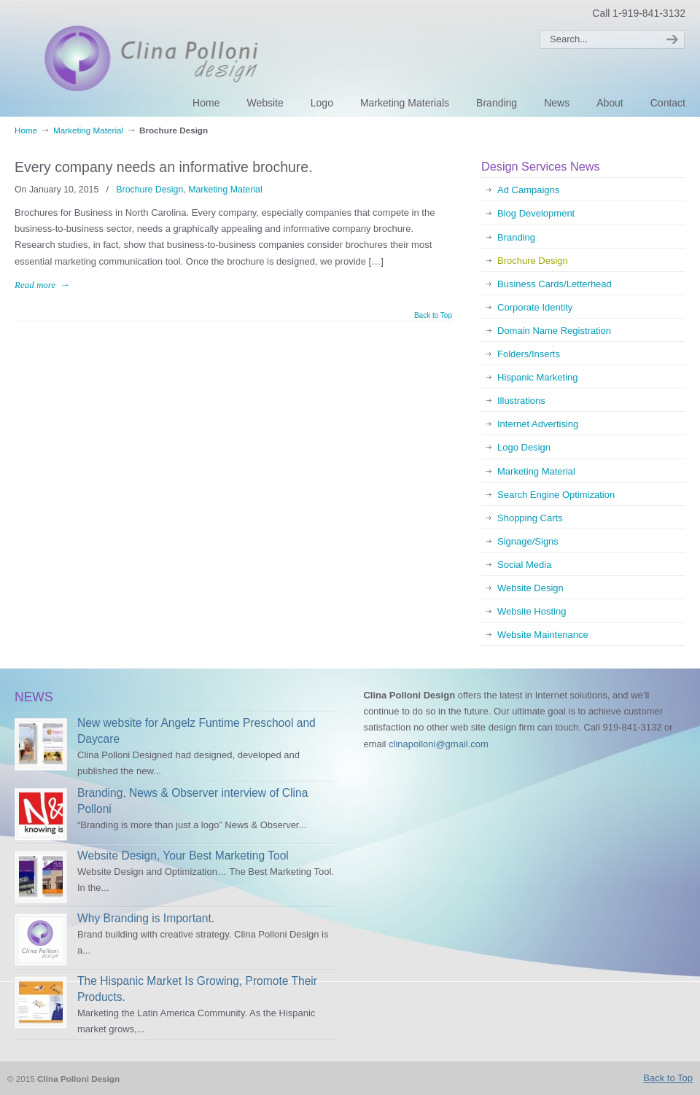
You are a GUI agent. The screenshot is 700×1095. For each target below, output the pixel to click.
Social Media (524, 564)
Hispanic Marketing (537, 377)
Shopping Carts (530, 518)
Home (26, 130)
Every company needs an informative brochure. (164, 167)
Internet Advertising (537, 423)
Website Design (530, 587)
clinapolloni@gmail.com (439, 744)
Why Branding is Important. (145, 918)
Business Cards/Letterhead (554, 283)
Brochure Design (149, 189)
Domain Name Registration (554, 330)
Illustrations (521, 400)
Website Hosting (531, 611)
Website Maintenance (542, 634)
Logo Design (524, 447)
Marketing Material (88, 130)
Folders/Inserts (528, 353)
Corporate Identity (534, 307)
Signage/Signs (528, 541)
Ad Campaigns (528, 189)
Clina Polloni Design (173, 56)
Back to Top (433, 315)
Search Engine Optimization (556, 494)
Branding (516, 237)
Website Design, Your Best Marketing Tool (183, 855)
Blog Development (536, 213)
